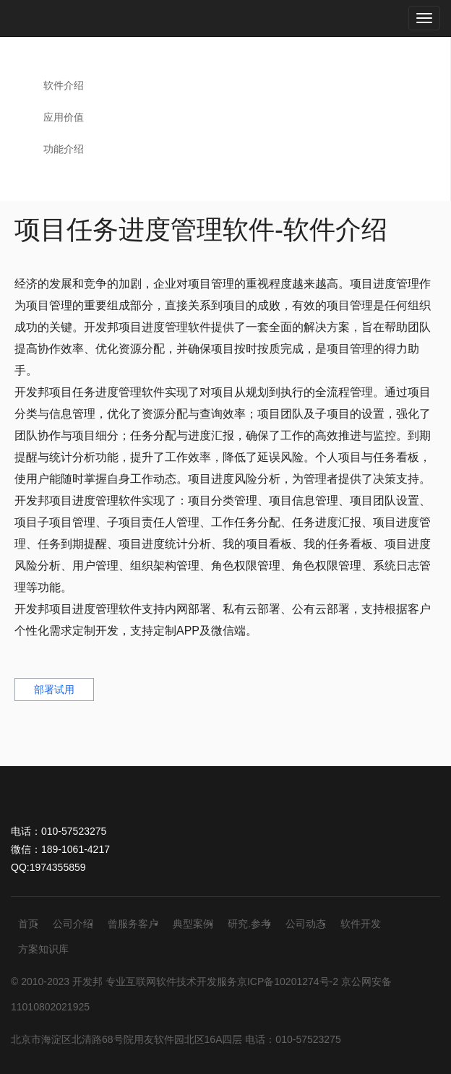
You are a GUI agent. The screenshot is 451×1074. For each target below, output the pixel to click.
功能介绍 (63, 149)
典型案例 (193, 923)
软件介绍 (63, 85)
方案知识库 (43, 949)
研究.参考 (249, 923)
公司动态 (305, 923)
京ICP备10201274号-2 (287, 981)
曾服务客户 (133, 923)
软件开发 (360, 923)
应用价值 (63, 117)
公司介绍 (73, 923)
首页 (28, 923)
